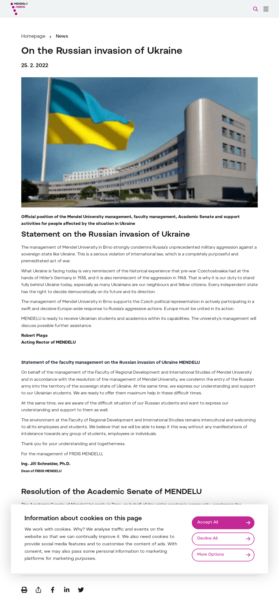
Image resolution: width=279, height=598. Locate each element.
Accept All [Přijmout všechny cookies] (207, 522)
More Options (210, 555)
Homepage (33, 36)
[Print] (24, 590)
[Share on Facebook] (53, 590)
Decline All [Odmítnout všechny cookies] (207, 539)
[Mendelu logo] (40, 9)
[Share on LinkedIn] (67, 590)
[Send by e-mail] (38, 590)
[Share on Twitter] (81, 590)
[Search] (255, 9)
